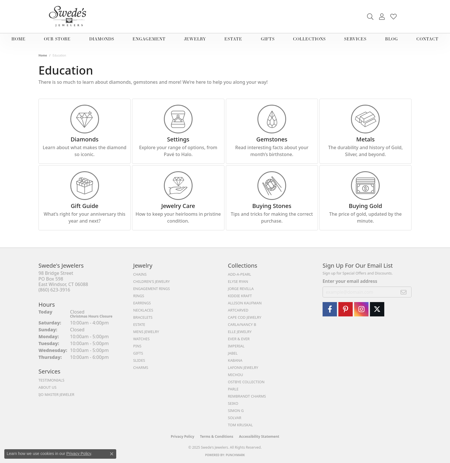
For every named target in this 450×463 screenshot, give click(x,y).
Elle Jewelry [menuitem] (240, 331)
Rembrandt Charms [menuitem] (247, 396)
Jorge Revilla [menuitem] (241, 288)
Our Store (57, 39)
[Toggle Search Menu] (370, 16)
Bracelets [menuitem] (142, 317)
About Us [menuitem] (47, 387)
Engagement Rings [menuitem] (151, 288)
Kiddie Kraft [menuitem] (240, 295)
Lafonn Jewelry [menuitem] (243, 367)
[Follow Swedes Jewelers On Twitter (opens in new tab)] (377, 309)
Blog (391, 39)
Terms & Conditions (216, 436)
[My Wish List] (393, 16)
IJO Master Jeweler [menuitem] (56, 394)
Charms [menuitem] (140, 367)
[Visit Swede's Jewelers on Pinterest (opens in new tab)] (345, 309)
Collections (309, 39)
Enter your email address (350, 281)
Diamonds (101, 39)
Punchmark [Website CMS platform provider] (235, 455)
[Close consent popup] (111, 454)
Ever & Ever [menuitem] (239, 338)
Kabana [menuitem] (235, 360)
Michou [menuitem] (235, 374)
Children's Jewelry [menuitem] (151, 281)
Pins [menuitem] (137, 346)
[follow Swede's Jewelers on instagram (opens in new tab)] (361, 309)
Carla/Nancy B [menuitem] (242, 324)
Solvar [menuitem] (234, 417)
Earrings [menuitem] (142, 303)
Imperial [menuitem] (236, 346)
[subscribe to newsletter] (403, 292)
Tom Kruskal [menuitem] (240, 424)
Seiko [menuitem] (233, 403)
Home (18, 39)
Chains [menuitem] (140, 274)
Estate (233, 39)
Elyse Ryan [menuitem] (238, 281)
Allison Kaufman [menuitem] (245, 303)
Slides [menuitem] (139, 360)
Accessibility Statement (259, 436)
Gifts (268, 39)
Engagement (149, 39)
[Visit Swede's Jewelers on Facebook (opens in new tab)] (330, 309)
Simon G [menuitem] (236, 410)
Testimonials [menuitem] (51, 380)
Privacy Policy (182, 436)
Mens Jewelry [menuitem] (146, 331)
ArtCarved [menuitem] (238, 310)
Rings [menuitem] (138, 295)
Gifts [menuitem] (138, 353)
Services (355, 39)
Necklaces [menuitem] (143, 310)
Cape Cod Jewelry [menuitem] (244, 317)
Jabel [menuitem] (233, 353)
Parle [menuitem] (233, 389)
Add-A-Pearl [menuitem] (239, 274)
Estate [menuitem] (139, 324)
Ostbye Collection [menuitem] (246, 381)
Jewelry (195, 39)
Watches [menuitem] (141, 338)
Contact (427, 39)
